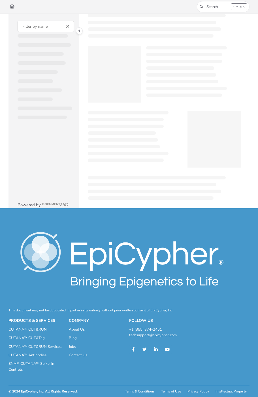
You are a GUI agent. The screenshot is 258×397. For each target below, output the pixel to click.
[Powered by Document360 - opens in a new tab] (43, 204)
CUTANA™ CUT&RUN (27, 329)
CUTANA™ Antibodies (27, 355)
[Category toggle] (79, 30)
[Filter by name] (46, 26)
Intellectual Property (231, 391)
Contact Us (78, 355)
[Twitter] (144, 349)
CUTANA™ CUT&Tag (26, 337)
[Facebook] (133, 349)
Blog (73, 337)
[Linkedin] (156, 349)
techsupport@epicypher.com (153, 335)
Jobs (72, 346)
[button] (223, 6)
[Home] (12, 6)
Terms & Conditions (140, 391)
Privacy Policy (198, 391)
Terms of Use (171, 391)
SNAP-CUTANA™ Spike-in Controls (31, 366)
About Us (77, 329)
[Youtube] (167, 349)
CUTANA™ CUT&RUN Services (34, 346)
